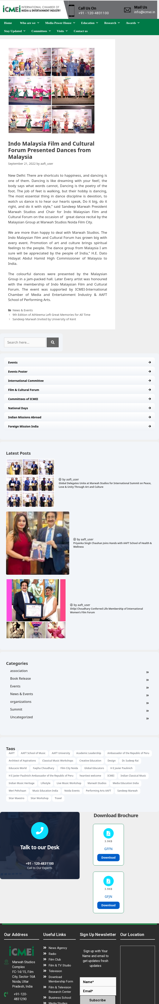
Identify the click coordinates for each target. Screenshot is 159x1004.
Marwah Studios (97, 783)
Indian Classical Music (133, 775)
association (79, 671)
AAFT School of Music (33, 753)
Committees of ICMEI (79, 399)
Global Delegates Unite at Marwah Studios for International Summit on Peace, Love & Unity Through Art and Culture (105, 485)
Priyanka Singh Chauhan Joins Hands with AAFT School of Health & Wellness (112, 545)
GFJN (108, 896)
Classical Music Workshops (57, 760)
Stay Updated (15, 31)
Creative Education (90, 760)
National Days (79, 408)
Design (112, 760)
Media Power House (61, 23)
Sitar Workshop (40, 798)
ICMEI (110, 775)
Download (108, 857)
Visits (63, 31)
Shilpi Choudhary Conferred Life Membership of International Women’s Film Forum (106, 610)
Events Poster (79, 371)
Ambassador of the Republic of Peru (128, 753)
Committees (42, 31)
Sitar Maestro (16, 798)
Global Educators (94, 768)
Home (8, 23)
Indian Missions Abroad (79, 417)
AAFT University (61, 753)
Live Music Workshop (69, 783)
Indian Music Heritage (22, 783)
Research (113, 23)
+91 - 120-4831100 (40, 863)
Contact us (81, 31)
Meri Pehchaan (17, 790)
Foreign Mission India (79, 426)
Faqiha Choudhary (43, 768)
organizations (79, 702)
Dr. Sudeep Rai (130, 760)
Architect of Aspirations (22, 760)
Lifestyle (46, 783)
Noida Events (72, 790)
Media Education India (126, 783)
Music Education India (45, 790)
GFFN (108, 849)
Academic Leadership (88, 753)
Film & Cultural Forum (79, 390)
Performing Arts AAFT (98, 790)
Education (90, 23)
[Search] (53, 342)
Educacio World (18, 768)
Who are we (30, 23)
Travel (58, 798)
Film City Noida (69, 768)
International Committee (79, 381)
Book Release (79, 679)
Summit (79, 709)
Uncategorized (79, 717)
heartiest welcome (90, 775)
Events (79, 362)
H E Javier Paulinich (121, 768)
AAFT (12, 753)
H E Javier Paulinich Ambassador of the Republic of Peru (41, 775)
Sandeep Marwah (127, 790)
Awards (134, 23)
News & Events (79, 694)
